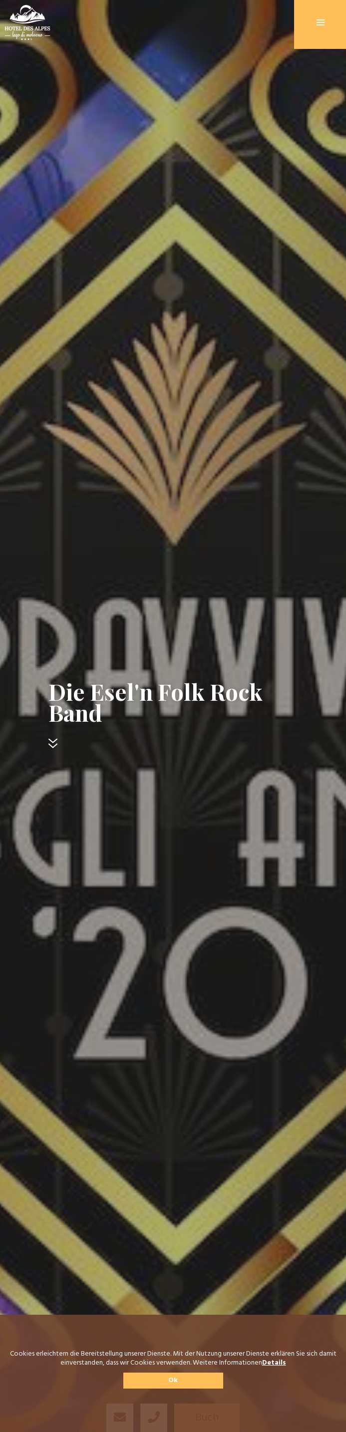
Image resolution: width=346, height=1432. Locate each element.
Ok (173, 1380)
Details (274, 1363)
